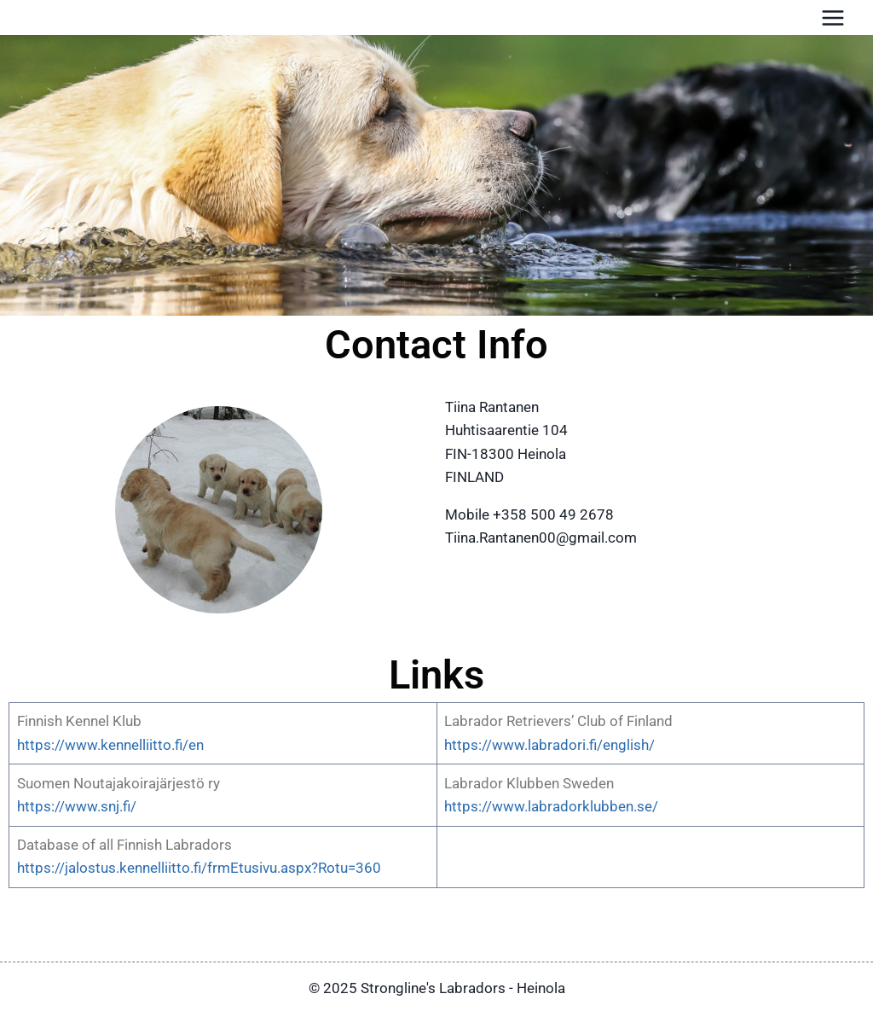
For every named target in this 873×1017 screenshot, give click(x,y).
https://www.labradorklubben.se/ (551, 806)
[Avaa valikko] (832, 17)
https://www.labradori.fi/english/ (549, 744)
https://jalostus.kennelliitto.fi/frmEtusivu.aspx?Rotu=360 (199, 867)
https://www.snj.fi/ (76, 806)
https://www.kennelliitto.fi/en (110, 744)
